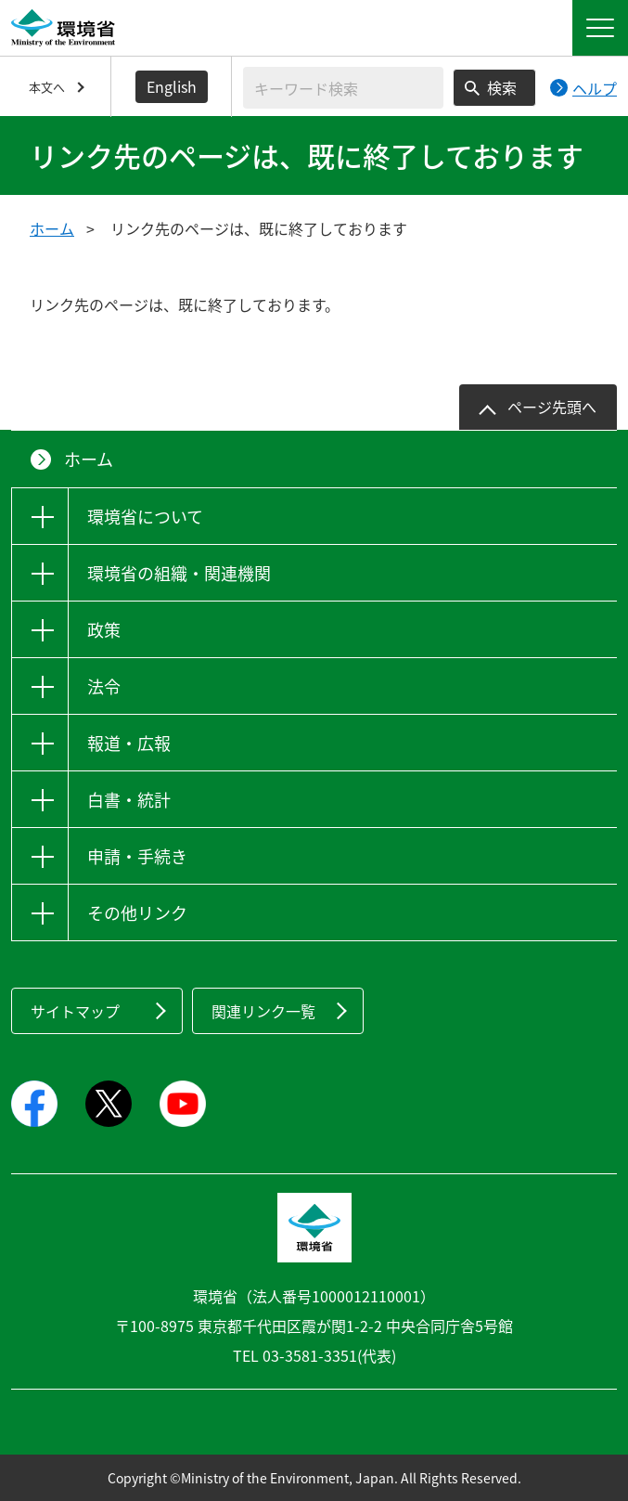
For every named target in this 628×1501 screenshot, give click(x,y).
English (172, 86)
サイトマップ (75, 1011)
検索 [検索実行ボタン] (502, 87)
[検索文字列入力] (343, 88)
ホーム (52, 228)
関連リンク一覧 (263, 1011)
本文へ (47, 87)
